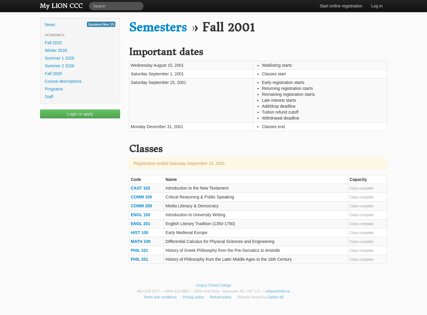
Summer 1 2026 (59, 58)
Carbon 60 (275, 297)
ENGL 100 (140, 214)
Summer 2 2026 (59, 65)
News (80, 24)
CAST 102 (140, 188)
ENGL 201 (140, 223)
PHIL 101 (139, 250)
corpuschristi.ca (277, 291)
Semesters (158, 27)
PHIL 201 (139, 259)
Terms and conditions (159, 297)
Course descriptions (63, 81)
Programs (54, 89)
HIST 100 (139, 232)
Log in (377, 6)
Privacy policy (193, 297)
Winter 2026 (56, 50)
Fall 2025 (53, 42)
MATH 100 (141, 241)
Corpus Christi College (213, 285)
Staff (49, 96)
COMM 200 (141, 205)
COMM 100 (141, 197)
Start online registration (341, 6)
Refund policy (220, 297)
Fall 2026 (53, 73)
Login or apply (80, 114)
